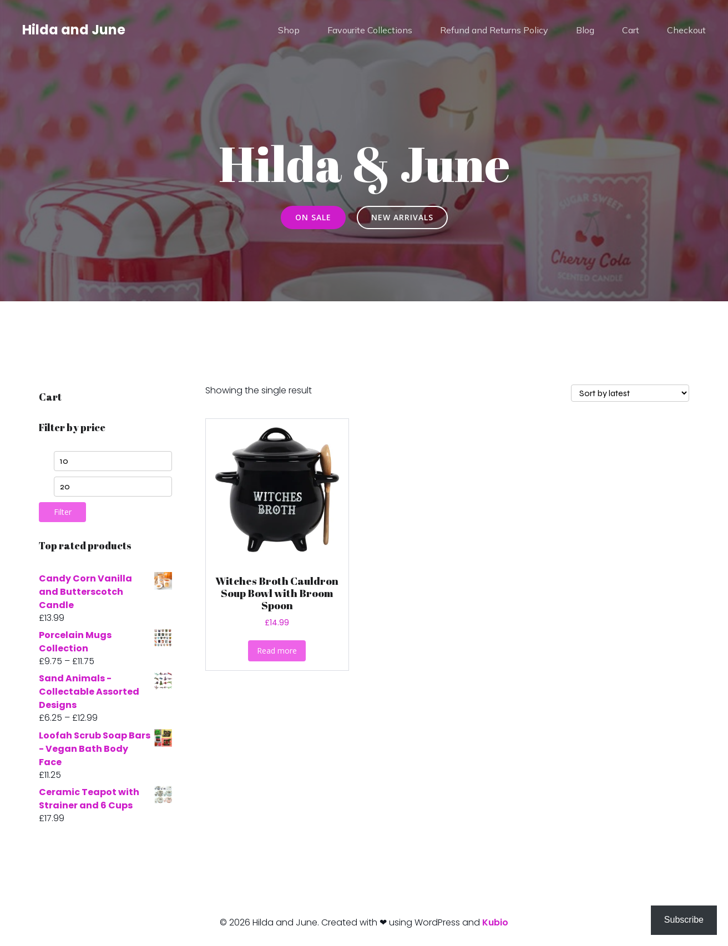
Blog (585, 30)
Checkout (686, 30)
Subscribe (684, 919)
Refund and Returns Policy (494, 30)
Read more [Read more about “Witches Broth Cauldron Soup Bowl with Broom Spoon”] (277, 650)
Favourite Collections (369, 30)
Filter (63, 512)
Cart (630, 30)
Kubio (495, 922)
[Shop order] (630, 393)
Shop (289, 30)
